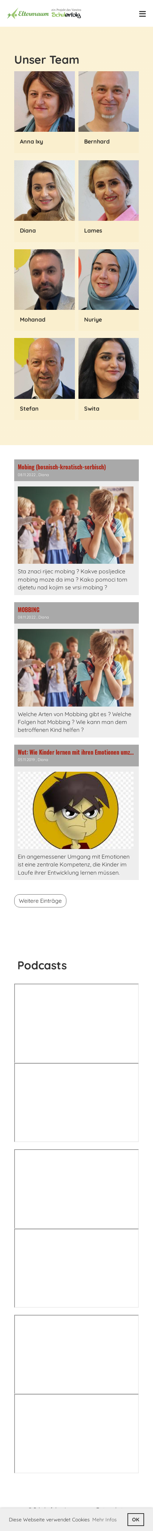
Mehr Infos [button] (104, 1519)
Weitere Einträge (40, 900)
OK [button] (135, 1519)
